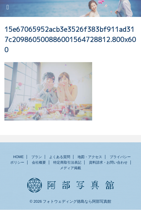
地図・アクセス (90, 157)
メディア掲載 (70, 168)
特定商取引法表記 (67, 162)
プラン (36, 157)
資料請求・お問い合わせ (108, 162)
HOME (18, 157)
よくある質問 (59, 157)
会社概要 (39, 162)
